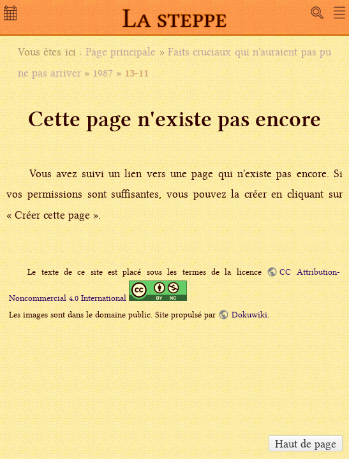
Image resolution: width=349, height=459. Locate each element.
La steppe (175, 18)
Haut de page (305, 443)
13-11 (136, 72)
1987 (103, 72)
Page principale (120, 51)
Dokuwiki (249, 314)
